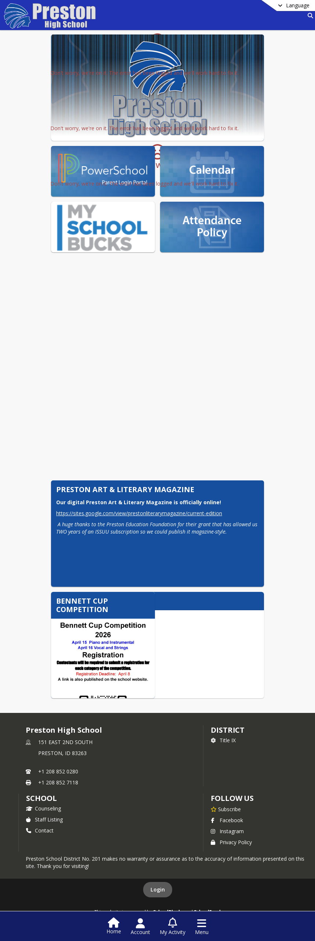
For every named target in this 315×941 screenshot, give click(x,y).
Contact (40, 830)
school (41, 798)
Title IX (223, 740)
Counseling (43, 808)
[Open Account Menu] (140, 927)
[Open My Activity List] (172, 927)
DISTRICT (228, 730)
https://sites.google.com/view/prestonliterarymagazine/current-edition (139, 513)
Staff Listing (44, 819)
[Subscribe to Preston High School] (226, 809)
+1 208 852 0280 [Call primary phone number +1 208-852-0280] (58, 771)
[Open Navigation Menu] (202, 927)
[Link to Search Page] (309, 15)
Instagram (227, 831)
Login (158, 889)
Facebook (227, 820)
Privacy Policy (231, 842)
